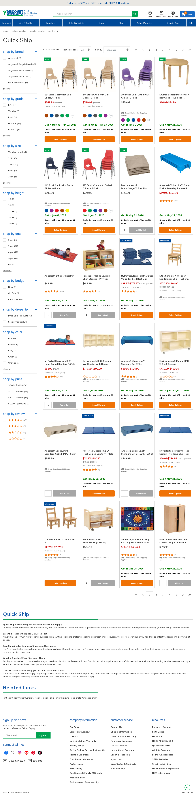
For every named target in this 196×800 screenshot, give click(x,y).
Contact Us (116, 727)
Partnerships (76, 764)
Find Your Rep (118, 768)
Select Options (60, 139)
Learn (101, 23)
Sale (191, 23)
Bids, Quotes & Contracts (123, 764)
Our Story (74, 727)
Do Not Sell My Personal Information (88, 750)
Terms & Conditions (79, 754)
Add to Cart (141, 230)
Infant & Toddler (77, 23)
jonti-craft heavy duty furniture (18, 697)
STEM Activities (160, 759)
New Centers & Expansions (165, 768)
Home (5, 31)
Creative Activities (161, 764)
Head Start (158, 736)
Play (121, 23)
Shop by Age (173, 23)
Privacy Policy (77, 745)
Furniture (50, 23)
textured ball (42, 697)
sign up (43, 735)
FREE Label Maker (161, 773)
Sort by (98, 49)
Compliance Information (82, 759)
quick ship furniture (59, 697)
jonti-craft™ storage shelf (84, 697)
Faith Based (158, 732)
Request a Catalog (161, 727)
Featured (6, 23)
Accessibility (76, 768)
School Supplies (144, 23)
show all (7, 88)
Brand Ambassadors (162, 754)
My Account (116, 759)
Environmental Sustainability (84, 782)
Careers (74, 736)
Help (150, 14)
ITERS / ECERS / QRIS (162, 741)
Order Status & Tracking (123, 736)
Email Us (37, 761)
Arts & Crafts (25, 23)
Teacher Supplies (37, 31)
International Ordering (122, 750)
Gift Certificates (119, 745)
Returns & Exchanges (121, 741)
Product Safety (77, 777)
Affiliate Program (161, 750)
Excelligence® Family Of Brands (86, 773)
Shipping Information (121, 732)
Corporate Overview (80, 732)
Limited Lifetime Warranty (83, 741)
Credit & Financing (120, 754)
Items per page (71, 49)
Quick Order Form (161, 745)
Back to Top (187, 789)
